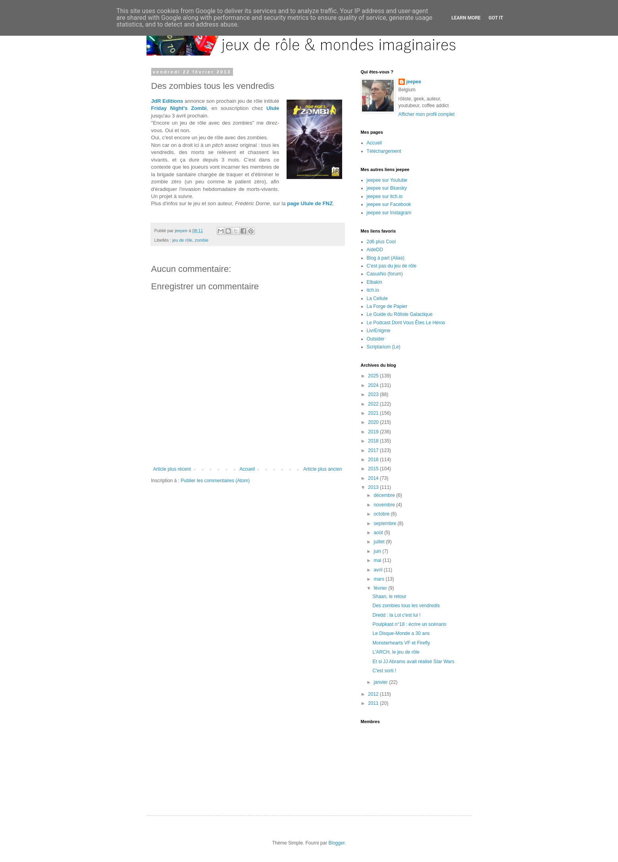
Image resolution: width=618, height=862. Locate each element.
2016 (374, 459)
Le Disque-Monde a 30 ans (400, 633)
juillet (379, 542)
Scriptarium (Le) (383, 347)
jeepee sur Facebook (389, 204)
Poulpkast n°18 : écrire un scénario (409, 624)
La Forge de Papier (387, 306)
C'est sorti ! (384, 670)
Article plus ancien (322, 469)
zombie (202, 240)
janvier (381, 682)
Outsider (376, 339)
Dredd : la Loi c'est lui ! (396, 615)
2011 (374, 703)
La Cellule (377, 298)
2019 (374, 432)
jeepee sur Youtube (387, 180)
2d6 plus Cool (381, 241)
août (378, 532)
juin (377, 551)
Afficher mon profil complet (427, 114)
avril (378, 570)
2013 (374, 487)
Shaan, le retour (389, 596)
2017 (374, 450)
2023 (374, 394)
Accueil (247, 469)
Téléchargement (384, 151)
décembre (384, 495)
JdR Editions (167, 101)
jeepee (413, 82)
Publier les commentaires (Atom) (215, 480)
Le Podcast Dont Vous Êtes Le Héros (406, 322)
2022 (374, 404)
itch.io (373, 290)
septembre (385, 523)
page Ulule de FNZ (310, 203)
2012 (374, 694)
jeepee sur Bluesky (387, 188)
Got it (496, 18)
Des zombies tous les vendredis (405, 605)
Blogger (337, 843)
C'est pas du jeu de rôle (392, 266)
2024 (374, 385)
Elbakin (374, 282)
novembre (384, 505)
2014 (374, 478)
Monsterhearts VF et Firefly (401, 643)
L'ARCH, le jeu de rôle (395, 652)
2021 (374, 413)
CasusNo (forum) (385, 274)
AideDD (375, 249)
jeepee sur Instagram (389, 213)
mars (379, 579)
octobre (382, 514)
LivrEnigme (379, 330)
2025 (374, 376)
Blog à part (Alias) (385, 258)
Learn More (466, 18)
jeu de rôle (182, 240)
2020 (374, 422)
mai (378, 560)
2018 (374, 441)
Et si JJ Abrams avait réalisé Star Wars (413, 661)
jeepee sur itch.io (385, 196)
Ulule (272, 108)
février (380, 588)
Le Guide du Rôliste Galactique (400, 314)
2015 (374, 468)
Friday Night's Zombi (179, 108)
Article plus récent (172, 469)
